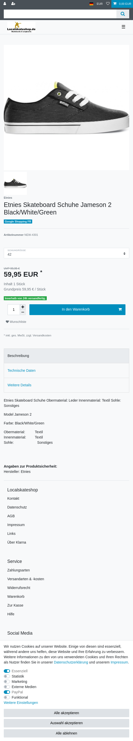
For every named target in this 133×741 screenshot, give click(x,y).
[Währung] (100, 4)
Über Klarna (16, 542)
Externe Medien (24, 687)
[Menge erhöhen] (23, 307)
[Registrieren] (14, 4)
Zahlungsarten (18, 570)
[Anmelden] (5, 4)
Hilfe (10, 614)
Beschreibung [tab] (18, 356)
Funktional (20, 697)
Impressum (16, 525)
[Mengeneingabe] (14, 309)
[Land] (91, 4)
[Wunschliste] (107, 4)
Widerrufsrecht (18, 588)
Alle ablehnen (66, 733)
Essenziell (20, 671)
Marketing (19, 682)
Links (11, 534)
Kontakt (13, 498)
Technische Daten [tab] (21, 370)
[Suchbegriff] (60, 14)
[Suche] (122, 14)
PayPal (17, 692)
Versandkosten (42, 335)
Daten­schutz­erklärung (71, 662)
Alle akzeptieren (66, 713)
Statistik (18, 676)
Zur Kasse (15, 605)
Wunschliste (16, 322)
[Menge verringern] (23, 312)
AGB (11, 516)
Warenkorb (15, 597)
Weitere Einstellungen (21, 703)
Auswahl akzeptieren (66, 723)
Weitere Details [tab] (19, 385)
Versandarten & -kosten (25, 579)
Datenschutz (17, 507)
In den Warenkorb (92, 309)
